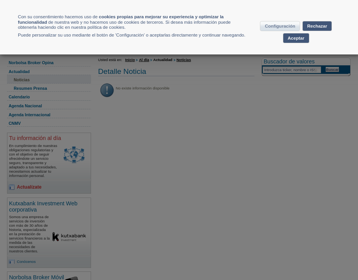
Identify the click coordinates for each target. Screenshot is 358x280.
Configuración (294, 33)
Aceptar (314, 48)
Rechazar (276, 48)
